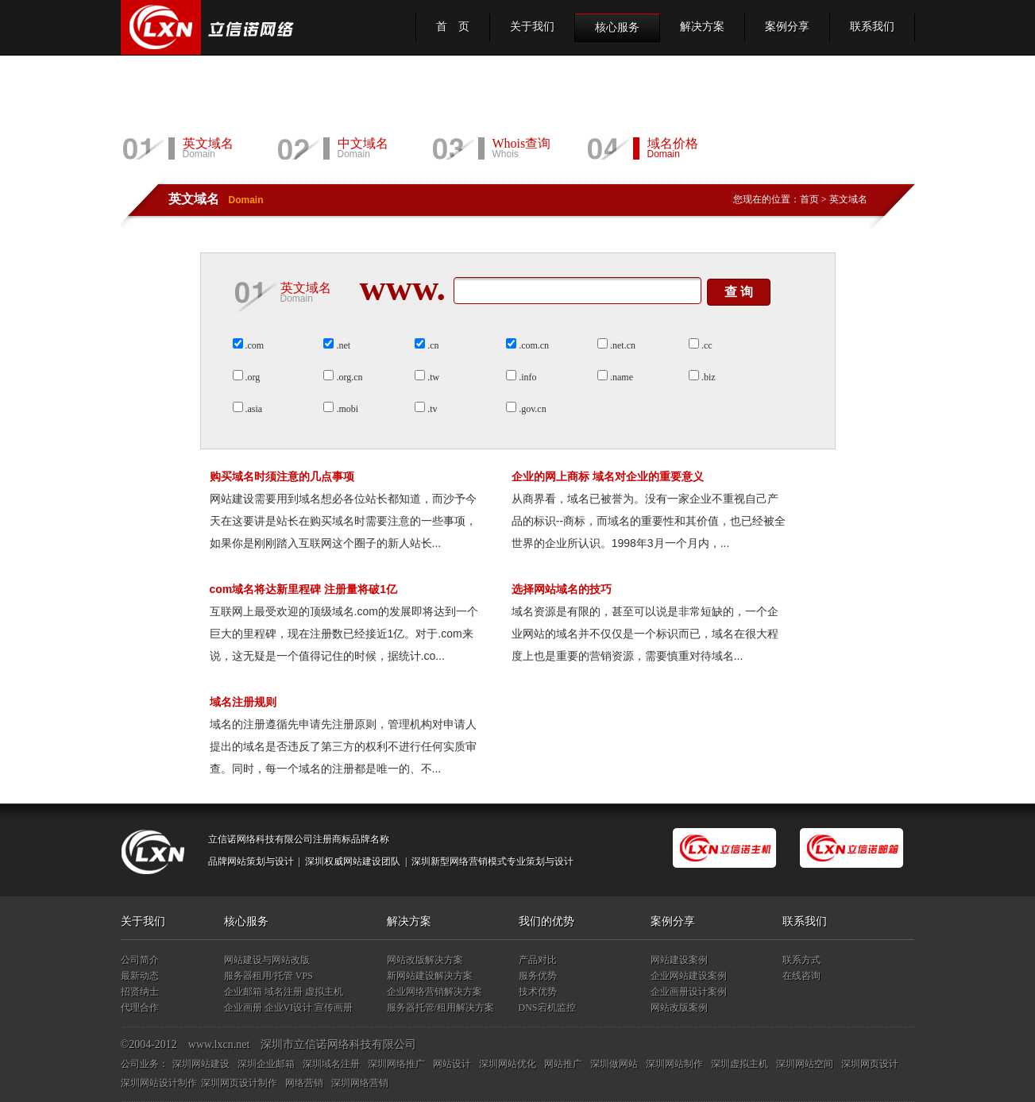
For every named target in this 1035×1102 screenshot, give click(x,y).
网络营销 (304, 1083)
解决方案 (702, 27)
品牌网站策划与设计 (251, 861)
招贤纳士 (140, 991)
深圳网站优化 (507, 1063)
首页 (809, 199)
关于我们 (532, 27)
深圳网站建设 (201, 1063)
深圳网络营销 (359, 1083)
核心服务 (617, 27)
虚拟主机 (324, 991)
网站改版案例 (679, 1007)
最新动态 (140, 975)
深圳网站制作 (674, 1063)
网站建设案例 (679, 959)
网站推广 (563, 1063)
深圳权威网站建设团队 (352, 861)
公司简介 (140, 959)
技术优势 (538, 991)
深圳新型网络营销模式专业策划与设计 (492, 861)
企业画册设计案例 (689, 991)
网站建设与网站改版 (267, 959)
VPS (304, 975)
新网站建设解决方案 (430, 975)
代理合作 (140, 1007)
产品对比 (538, 959)
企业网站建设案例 (689, 975)
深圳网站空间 (804, 1063)
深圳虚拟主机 (739, 1063)
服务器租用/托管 (258, 975)
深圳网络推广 (396, 1063)
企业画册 (243, 1007)
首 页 (452, 27)
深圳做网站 (614, 1063)
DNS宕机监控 (547, 1007)
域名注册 (284, 991)
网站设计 (452, 1063)
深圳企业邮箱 (266, 1063)
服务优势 (538, 975)
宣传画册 (334, 1007)
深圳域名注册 (331, 1063)
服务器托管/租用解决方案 (440, 1007)
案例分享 (787, 27)
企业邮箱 (243, 991)
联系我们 (872, 27)
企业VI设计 (289, 1007)
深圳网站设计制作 (159, 1083)
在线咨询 (801, 975)
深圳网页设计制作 (239, 1083)
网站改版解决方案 (425, 959)
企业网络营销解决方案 (434, 991)
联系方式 (801, 959)
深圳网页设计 (869, 1063)
